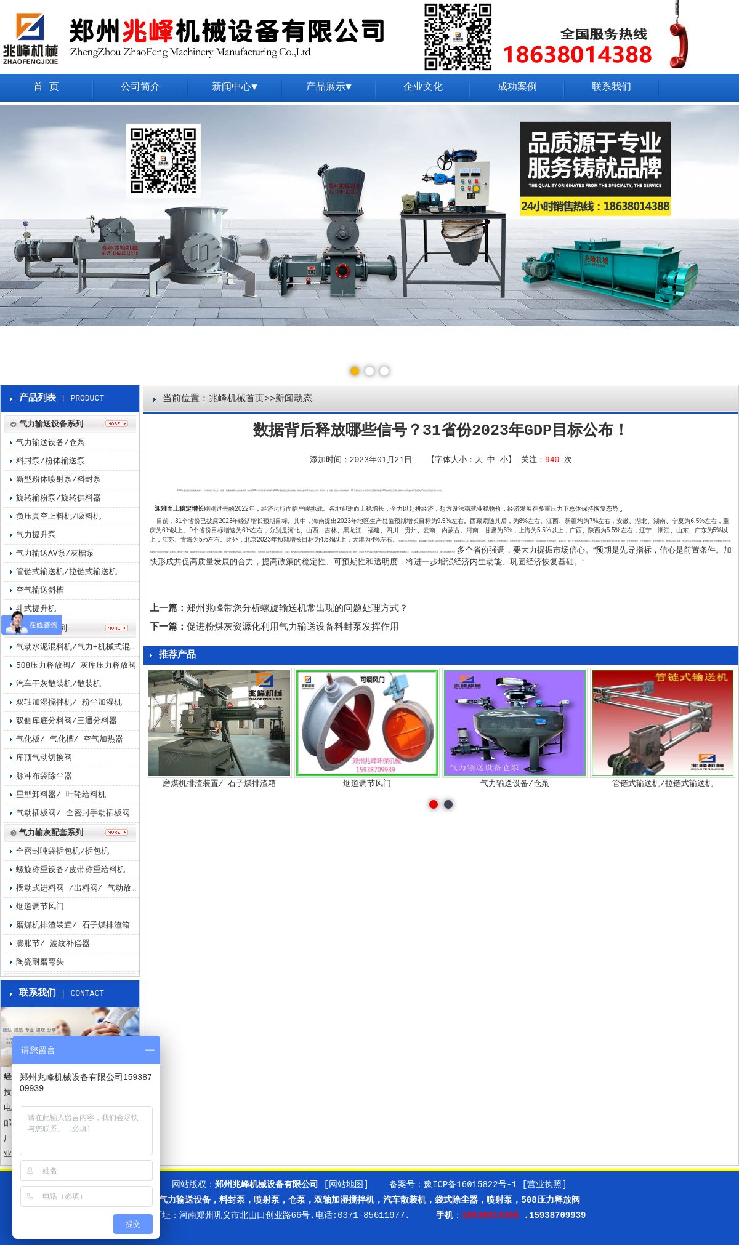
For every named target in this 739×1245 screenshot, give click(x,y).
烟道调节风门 (40, 906)
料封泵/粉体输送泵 (50, 461)
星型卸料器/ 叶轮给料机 (61, 794)
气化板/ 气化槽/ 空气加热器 (69, 739)
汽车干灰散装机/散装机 (58, 684)
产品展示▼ (329, 87)
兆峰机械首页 (236, 399)
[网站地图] (346, 1185)
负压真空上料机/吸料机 (58, 516)
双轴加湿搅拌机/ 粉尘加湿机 (69, 702)
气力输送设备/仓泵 (50, 442)
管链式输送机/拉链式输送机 (66, 572)
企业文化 (423, 87)
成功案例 (517, 87)
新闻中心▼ (234, 87)
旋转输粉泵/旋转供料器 (58, 498)
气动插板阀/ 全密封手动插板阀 (73, 813)
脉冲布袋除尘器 (44, 776)
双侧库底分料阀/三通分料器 (66, 721)
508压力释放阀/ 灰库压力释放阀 (76, 665)
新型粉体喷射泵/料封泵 (58, 479)
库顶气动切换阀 (44, 758)
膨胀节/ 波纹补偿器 (53, 943)
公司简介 (140, 87)
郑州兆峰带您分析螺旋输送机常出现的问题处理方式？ (297, 609)
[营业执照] (544, 1185)
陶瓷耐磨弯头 (40, 962)
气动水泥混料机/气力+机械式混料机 (77, 647)
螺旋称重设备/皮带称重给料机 (70, 870)
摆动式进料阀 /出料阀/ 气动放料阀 (77, 888)
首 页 (46, 87)
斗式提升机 (36, 609)
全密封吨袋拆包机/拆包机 (62, 851)
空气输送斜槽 (40, 590)
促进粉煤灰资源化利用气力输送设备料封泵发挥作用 (293, 627)
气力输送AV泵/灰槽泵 (55, 553)
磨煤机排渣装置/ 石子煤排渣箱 (73, 925)
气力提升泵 (36, 535)
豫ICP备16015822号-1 (470, 1185)
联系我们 (611, 87)
